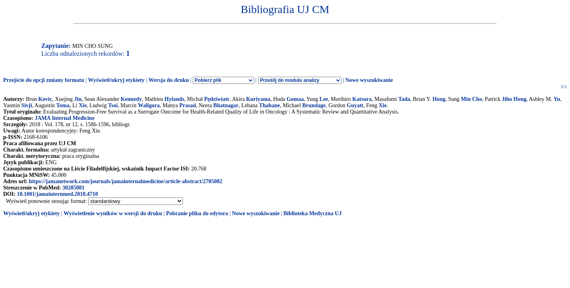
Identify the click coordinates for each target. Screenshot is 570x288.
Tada (404, 99)
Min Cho (471, 99)
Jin (78, 99)
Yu (557, 99)
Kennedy (131, 99)
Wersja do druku (168, 80)
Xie (83, 105)
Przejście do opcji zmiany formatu (43, 80)
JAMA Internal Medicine (65, 118)
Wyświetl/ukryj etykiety (116, 80)
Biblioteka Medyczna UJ (312, 213)
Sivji (26, 105)
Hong (438, 99)
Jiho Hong (514, 99)
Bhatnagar (226, 105)
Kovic (45, 99)
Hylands (174, 99)
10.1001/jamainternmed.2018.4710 (57, 194)
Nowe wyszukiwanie (369, 80)
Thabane (269, 105)
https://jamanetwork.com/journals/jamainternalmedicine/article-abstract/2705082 (125, 181)
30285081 (73, 188)
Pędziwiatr (217, 99)
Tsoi (113, 105)
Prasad (187, 105)
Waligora (149, 105)
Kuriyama (258, 99)
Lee (323, 99)
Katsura (362, 99)
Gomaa (295, 99)
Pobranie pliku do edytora (197, 213)
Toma (63, 105)
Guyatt (355, 105)
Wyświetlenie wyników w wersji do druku (113, 213)
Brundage (314, 105)
